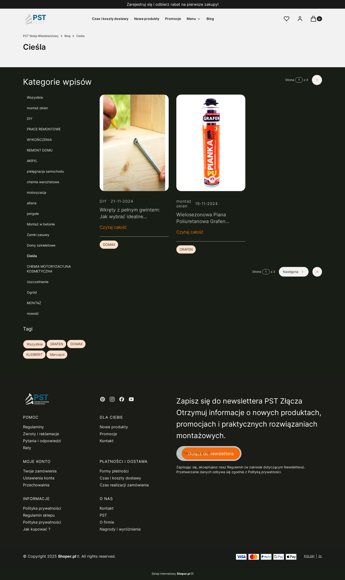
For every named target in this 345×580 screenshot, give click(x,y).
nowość (33, 313)
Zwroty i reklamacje (41, 433)
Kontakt (107, 440)
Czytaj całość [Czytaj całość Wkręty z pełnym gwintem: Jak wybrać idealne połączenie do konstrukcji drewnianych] (113, 227)
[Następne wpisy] (294, 272)
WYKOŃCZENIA (39, 140)
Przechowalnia (36, 485)
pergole (33, 213)
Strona (289, 80)
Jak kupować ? (36, 529)
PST (103, 515)
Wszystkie (35, 97)
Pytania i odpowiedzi (42, 440)
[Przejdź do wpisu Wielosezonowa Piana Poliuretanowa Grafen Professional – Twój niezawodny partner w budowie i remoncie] (210, 143)
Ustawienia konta (38, 478)
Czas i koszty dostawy (120, 478)
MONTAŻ (34, 303)
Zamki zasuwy (38, 235)
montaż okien (37, 108)
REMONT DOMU (39, 150)
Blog (67, 36)
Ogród (32, 292)
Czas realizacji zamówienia (124, 485)
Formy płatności (114, 471)
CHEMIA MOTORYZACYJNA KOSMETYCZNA (49, 268)
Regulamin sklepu (39, 515)
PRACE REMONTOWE (44, 129)
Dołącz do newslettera (211, 453)
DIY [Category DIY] (103, 201)
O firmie (107, 522)
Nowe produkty (114, 426)
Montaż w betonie (41, 224)
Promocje (108, 433)
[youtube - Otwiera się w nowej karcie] (131, 399)
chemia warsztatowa (43, 182)
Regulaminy (33, 426)
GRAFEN (186, 249)
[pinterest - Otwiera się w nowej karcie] (102, 399)
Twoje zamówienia (40, 471)
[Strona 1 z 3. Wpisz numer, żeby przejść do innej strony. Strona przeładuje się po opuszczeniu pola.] (299, 80)
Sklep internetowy (171, 573)
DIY (29, 118)
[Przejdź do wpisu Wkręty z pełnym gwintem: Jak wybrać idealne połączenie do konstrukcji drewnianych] (134, 143)
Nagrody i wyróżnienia (120, 529)
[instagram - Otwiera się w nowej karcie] (112, 399)
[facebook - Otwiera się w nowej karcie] (122, 399)
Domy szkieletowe (41, 245)
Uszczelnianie (37, 282)
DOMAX (109, 244)
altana (31, 203)
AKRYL (32, 161)
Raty (27, 447)
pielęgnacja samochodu (45, 171)
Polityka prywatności (42, 508)
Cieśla (32, 256)
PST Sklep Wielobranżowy (41, 36)
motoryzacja (36, 192)
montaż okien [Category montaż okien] (183, 203)
